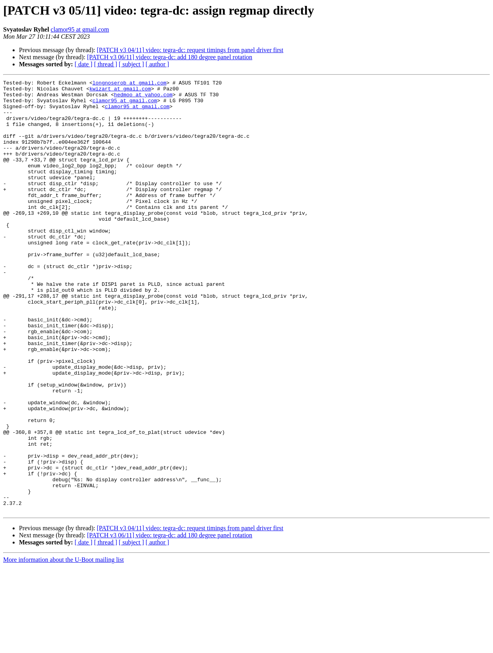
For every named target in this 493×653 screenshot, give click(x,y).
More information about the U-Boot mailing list (63, 646)
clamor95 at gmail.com (80, 29)
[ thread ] (105, 64)
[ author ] (157, 64)
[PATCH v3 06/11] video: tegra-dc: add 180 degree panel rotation (169, 57)
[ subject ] (131, 64)
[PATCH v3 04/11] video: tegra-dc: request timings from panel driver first (190, 50)
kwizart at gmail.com (120, 90)
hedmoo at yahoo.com (143, 97)
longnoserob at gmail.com (129, 83)
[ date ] (83, 64)
